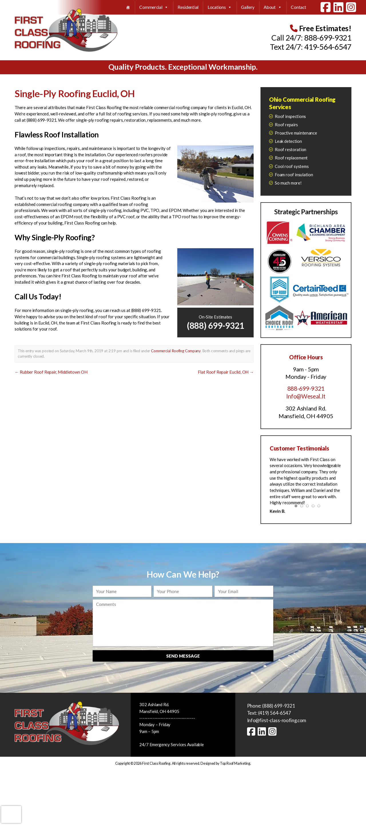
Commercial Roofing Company (175, 351)
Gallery (247, 7)
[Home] (128, 7)
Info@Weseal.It (306, 396)
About (273, 7)
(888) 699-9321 (215, 325)
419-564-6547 (327, 46)
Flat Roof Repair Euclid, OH (226, 371)
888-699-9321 (327, 37)
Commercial (153, 7)
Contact (298, 7)
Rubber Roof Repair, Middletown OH (51, 371)
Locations (220, 7)
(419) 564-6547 (274, 713)
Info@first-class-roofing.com (277, 720)
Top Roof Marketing (235, 762)
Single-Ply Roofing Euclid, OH (74, 93)
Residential (188, 7)
